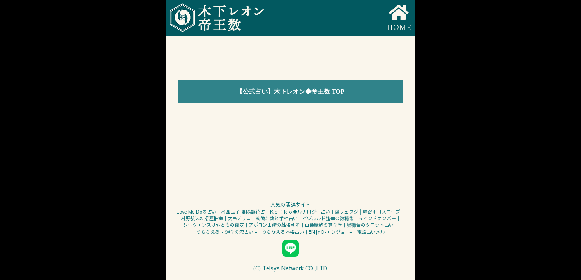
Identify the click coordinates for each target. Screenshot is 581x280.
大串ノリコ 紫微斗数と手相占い (263, 218)
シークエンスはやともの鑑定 (213, 225)
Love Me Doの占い (196, 211)
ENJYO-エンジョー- (330, 232)
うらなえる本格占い (283, 232)
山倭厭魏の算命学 (323, 225)
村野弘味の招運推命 (202, 218)
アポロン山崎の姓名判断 (274, 225)
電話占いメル (371, 232)
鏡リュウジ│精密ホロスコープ (367, 211)
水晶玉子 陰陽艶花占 (243, 211)
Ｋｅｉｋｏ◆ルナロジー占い (299, 211)
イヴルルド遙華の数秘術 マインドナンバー (349, 218)
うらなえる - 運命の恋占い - (226, 232)
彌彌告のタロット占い (370, 225)
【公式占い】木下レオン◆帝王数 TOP (290, 91)
